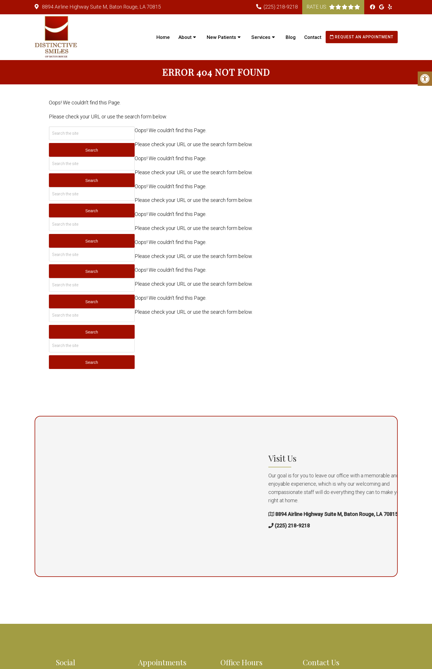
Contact (312, 37)
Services (260, 37)
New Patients (221, 37)
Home (163, 37)
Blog (291, 37)
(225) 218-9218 (281, 7)
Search (91, 150)
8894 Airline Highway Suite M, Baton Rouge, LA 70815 (101, 7)
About (185, 37)
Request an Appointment (361, 37)
